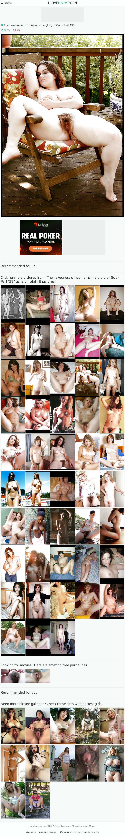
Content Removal (47, 832)
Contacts (31, 832)
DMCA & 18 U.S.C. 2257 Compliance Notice (79, 832)
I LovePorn (62, 3)
